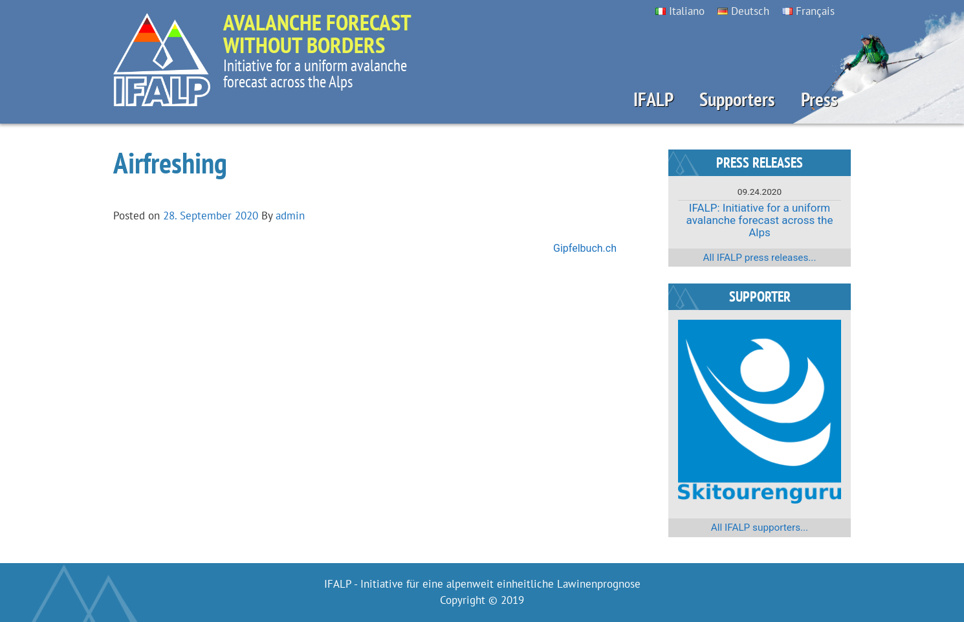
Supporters (737, 99)
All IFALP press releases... (759, 257)
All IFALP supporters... (759, 527)
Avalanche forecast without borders (317, 33)
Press (819, 99)
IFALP (653, 99)
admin (290, 215)
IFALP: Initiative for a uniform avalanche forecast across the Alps (759, 219)
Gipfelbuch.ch (585, 248)
